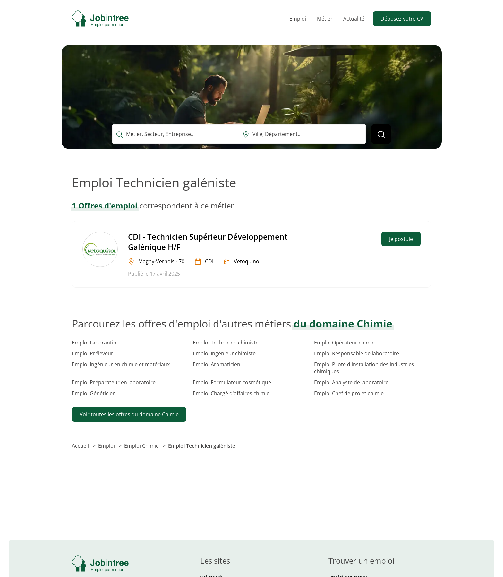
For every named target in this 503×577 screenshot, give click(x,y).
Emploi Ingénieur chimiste (224, 353)
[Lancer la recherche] (381, 134)
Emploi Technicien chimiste (226, 342)
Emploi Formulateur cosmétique (232, 382)
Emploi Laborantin (94, 342)
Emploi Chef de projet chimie (349, 393)
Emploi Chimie (142, 445)
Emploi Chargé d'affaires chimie (231, 393)
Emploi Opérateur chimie (344, 342)
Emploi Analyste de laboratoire (351, 382)
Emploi (297, 18)
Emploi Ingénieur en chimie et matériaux (121, 364)
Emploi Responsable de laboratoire (356, 353)
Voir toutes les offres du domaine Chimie (129, 414)
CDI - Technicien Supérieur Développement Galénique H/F (207, 241)
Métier (325, 18)
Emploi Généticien (94, 393)
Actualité (353, 18)
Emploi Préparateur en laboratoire (114, 382)
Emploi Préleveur (92, 353)
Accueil (81, 445)
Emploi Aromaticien (216, 364)
